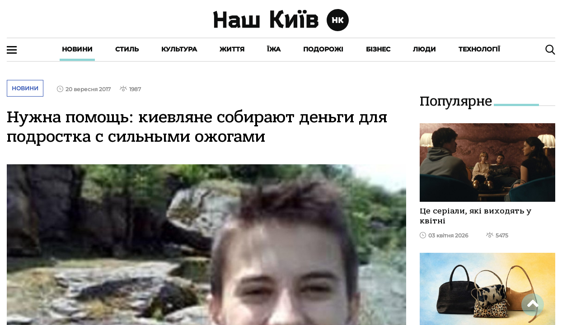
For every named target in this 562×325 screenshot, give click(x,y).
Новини (77, 49)
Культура (179, 49)
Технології (479, 49)
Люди (424, 49)
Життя (232, 49)
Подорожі (323, 49)
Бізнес (378, 49)
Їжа (274, 49)
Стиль (127, 49)
